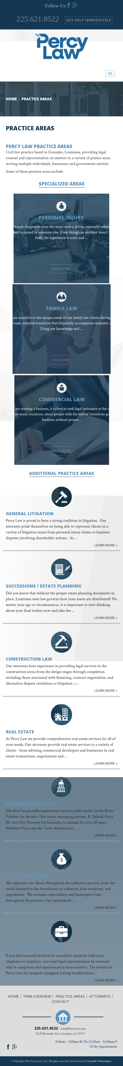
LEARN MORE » (105, 545)
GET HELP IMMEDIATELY (88, 20)
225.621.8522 (37, 19)
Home (11, 98)
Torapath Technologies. (99, 1061)
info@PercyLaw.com (73, 1029)
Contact (60, 1001)
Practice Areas (70, 996)
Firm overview (37, 996)
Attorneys (100, 996)
